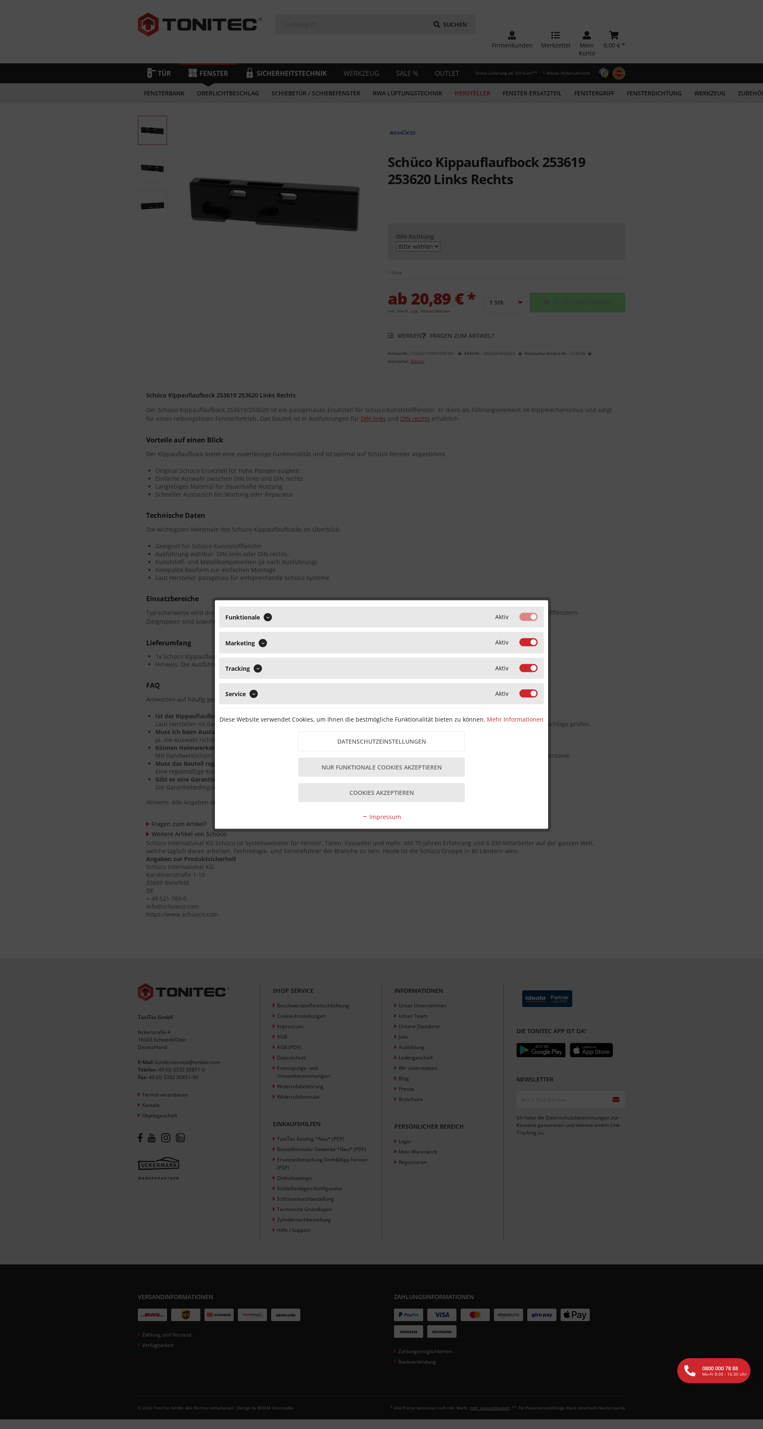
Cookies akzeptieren (381, 793)
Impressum (381, 817)
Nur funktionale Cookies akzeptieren (382, 767)
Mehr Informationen (515, 719)
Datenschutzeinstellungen (381, 741)
